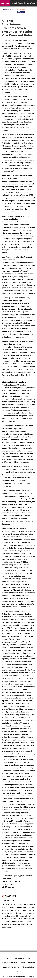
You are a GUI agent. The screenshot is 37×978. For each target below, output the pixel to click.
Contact (18, 972)
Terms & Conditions (27, 963)
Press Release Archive (22, 958)
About (9, 958)
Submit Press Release (10, 963)
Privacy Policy (28, 967)
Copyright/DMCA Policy (12, 967)
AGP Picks (5, 3)
